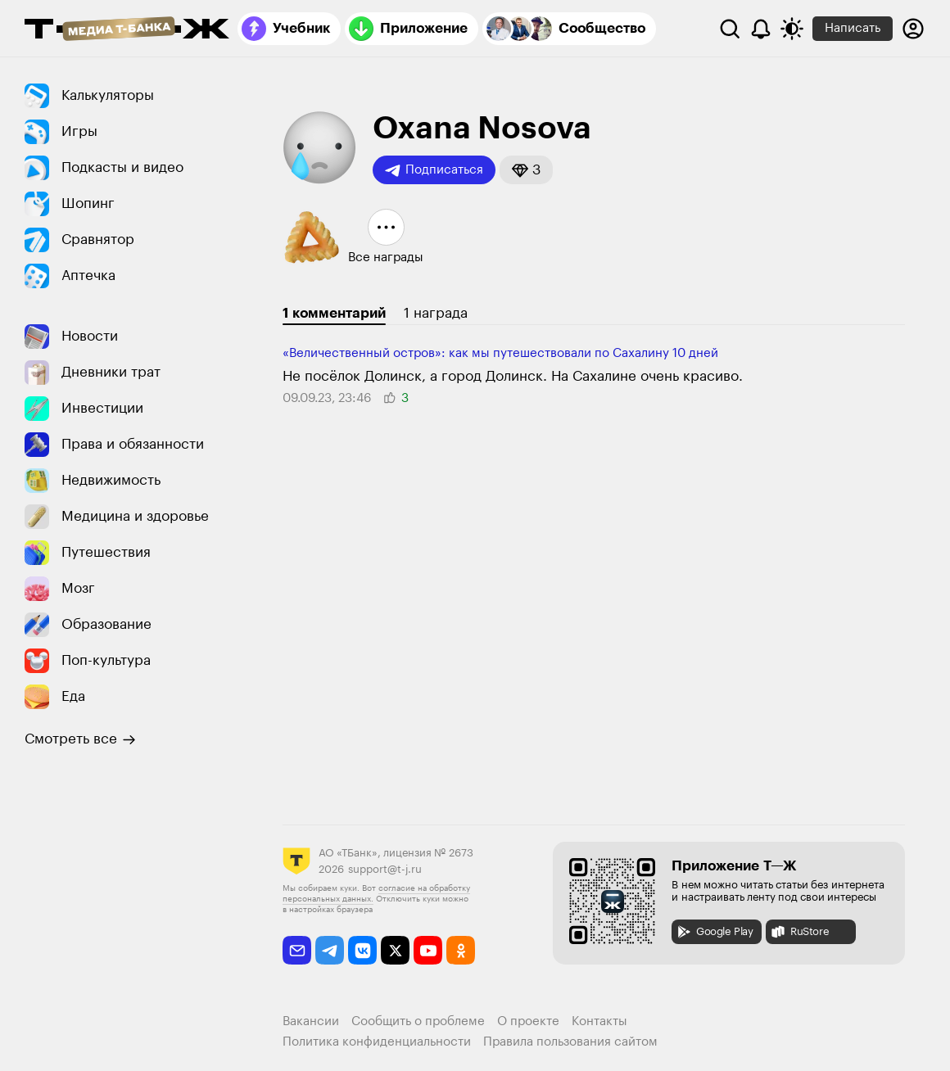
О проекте (528, 1021)
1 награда (436, 313)
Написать (852, 28)
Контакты (599, 1021)
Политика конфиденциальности (377, 1042)
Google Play (714, 932)
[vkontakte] (362, 950)
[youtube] (428, 950)
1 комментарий (334, 313)
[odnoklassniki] (460, 950)
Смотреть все (80, 739)
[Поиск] (729, 28)
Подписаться (434, 170)
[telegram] (329, 950)
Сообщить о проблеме (418, 1021)
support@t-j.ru (385, 869)
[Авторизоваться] (913, 28)
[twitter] (395, 950)
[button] (526, 170)
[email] (297, 950)
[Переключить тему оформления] (792, 28)
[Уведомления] (761, 28)
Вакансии (311, 1021)
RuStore (799, 932)
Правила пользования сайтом (570, 1042)
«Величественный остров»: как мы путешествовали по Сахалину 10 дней (500, 353)
